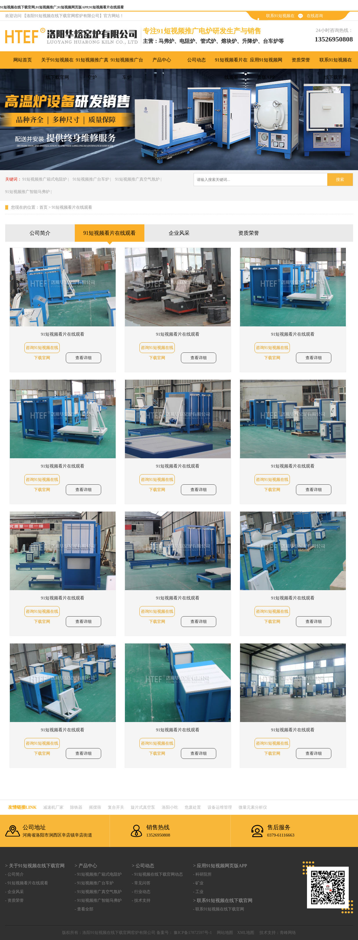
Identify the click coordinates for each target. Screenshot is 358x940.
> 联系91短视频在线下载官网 (222, 900)
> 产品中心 (86, 865)
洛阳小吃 (170, 807)
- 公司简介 (14, 874)
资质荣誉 (248, 233)
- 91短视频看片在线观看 (26, 883)
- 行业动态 (141, 892)
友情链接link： (22, 807)
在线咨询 (315, 16)
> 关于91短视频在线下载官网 (35, 865)
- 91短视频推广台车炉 (94, 883)
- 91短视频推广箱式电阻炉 (98, 874)
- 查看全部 (84, 909)
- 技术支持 (141, 900)
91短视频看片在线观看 (72, 207)
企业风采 (179, 233)
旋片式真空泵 (143, 807)
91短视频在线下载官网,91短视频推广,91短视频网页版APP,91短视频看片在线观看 (62, 7)
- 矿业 (198, 883)
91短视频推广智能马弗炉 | (28, 192)
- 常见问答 (141, 883)
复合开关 (116, 807)
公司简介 (40, 233)
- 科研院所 (202, 874)
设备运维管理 (220, 807)
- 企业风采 (14, 892)
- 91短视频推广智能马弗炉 (98, 900)
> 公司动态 (143, 865)
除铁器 (76, 807)
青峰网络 (288, 932)
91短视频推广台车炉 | (92, 179)
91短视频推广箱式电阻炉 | (45, 179)
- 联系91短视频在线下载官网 (218, 909)
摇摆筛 (95, 807)
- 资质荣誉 (14, 900)
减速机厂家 (53, 807)
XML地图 (245, 932)
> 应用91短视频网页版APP (220, 865)
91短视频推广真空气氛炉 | (138, 179)
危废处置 (193, 807)
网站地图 (225, 932)
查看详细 (83, 358)
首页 (43, 207)
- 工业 (198, 892)
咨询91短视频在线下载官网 (42, 349)
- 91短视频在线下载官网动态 (157, 874)
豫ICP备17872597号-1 (192, 932)
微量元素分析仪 (253, 807)
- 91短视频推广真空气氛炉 (98, 892)
